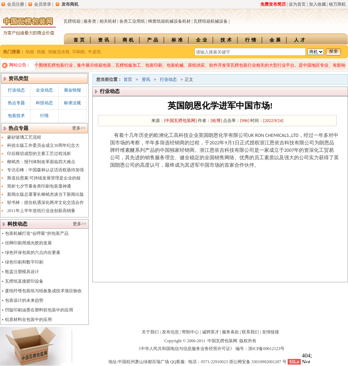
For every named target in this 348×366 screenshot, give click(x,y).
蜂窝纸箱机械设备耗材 (169, 21)
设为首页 (297, 4)
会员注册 (15, 4)
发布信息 (170, 331)
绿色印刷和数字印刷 (24, 262)
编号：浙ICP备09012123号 (260, 348)
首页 (80, 40)
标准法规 (72, 102)
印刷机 (78, 51)
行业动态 (16, 90)
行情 (251, 40)
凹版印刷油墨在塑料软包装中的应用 (39, 309)
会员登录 (42, 4)
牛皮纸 (94, 51)
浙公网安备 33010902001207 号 (258, 361)
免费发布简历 (273, 4)
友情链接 (270, 331)
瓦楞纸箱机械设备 (211, 21)
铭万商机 (337, 4)
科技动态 (44, 102)
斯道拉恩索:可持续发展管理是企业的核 (44, 178)
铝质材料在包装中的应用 (28, 319)
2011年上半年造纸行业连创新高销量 (41, 210)
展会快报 (72, 90)
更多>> (79, 128)
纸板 (41, 51)
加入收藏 (317, 4)
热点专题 (16, 102)
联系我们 (250, 331)
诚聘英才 (210, 331)
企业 (202, 40)
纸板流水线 (59, 51)
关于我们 (150, 331)
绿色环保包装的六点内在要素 (32, 252)
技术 (227, 40)
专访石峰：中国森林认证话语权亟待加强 (45, 169)
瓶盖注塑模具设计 (22, 271)
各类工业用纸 (132, 21)
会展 (276, 40)
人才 (300, 40)
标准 (178, 40)
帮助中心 (190, 331)
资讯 (104, 40)
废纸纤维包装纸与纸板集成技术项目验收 (43, 290)
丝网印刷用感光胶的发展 (28, 242)
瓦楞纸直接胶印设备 (24, 281)
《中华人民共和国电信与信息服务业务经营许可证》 (185, 348)
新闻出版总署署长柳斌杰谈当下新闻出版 (45, 194)
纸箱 (30, 51)
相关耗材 (107, 21)
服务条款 (230, 331)
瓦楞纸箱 (72, 21)
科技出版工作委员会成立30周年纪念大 (43, 145)
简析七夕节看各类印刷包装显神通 (39, 186)
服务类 (89, 21)
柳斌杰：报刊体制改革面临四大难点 (41, 161)
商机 (129, 40)
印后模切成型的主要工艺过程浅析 (39, 153)
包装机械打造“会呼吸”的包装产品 (37, 233)
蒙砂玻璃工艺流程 (24, 137)
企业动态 (44, 90)
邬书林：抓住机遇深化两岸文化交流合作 (45, 202)
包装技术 (16, 115)
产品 (153, 40)
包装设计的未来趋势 (24, 300)
